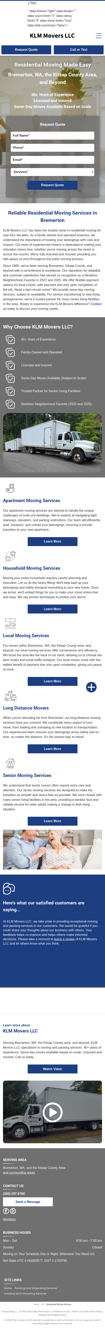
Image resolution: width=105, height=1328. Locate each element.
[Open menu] (99, 36)
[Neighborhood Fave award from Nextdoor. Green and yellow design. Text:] (52, 1001)
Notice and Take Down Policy (87, 1311)
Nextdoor (9, 1219)
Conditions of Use (61, 1311)
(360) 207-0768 (14, 1193)
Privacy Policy (8, 1311)
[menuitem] (9, 1288)
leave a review (64, 939)
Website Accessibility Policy (52, 1314)
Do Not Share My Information (34, 1311)
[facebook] (6, 1211)
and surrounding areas (19, 1172)
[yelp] (13, 1211)
